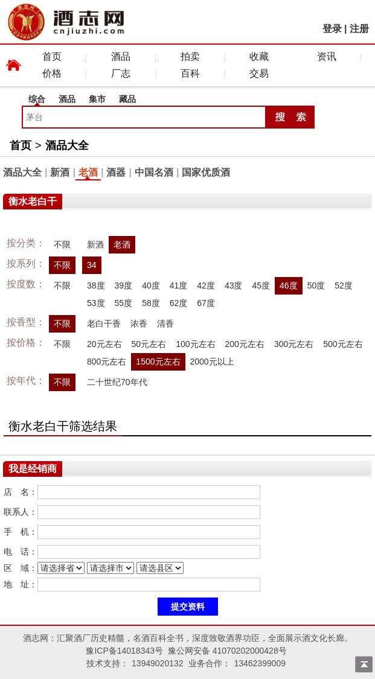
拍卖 (190, 56)
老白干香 (104, 323)
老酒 (88, 172)
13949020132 (158, 663)
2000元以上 (212, 361)
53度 (96, 303)
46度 (289, 285)
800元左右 (106, 361)
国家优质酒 (206, 172)
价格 (52, 73)
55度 (124, 303)
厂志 (120, 73)
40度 (151, 285)
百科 (190, 73)
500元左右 (342, 344)
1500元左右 (158, 361)
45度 (261, 285)
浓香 (138, 323)
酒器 (116, 172)
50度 (316, 285)
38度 (96, 285)
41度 (179, 285)
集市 (97, 99)
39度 (124, 285)
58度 (151, 303)
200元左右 (244, 344)
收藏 (259, 56)
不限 (62, 244)
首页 (52, 56)
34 (92, 265)
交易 (259, 73)
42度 (206, 285)
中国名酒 (154, 172)
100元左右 (195, 344)
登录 (332, 29)
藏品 (127, 99)
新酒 (59, 172)
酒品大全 (67, 145)
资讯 (326, 56)
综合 (36, 99)
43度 (234, 285)
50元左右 (149, 344)
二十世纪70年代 (117, 382)
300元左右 (293, 344)
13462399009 (260, 663)
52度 (344, 285)
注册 (359, 29)
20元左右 (104, 344)
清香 (165, 323)
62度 (179, 303)
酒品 (120, 56)
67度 (206, 303)
